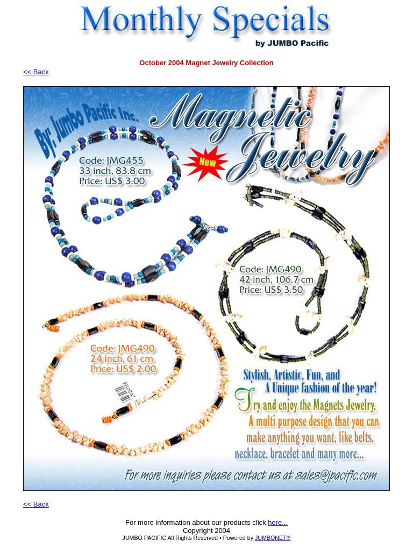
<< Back (36, 72)
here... (278, 522)
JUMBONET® (272, 538)
